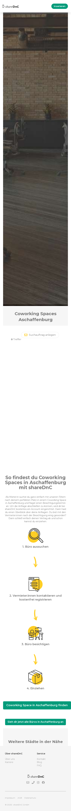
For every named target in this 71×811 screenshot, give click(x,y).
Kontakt (41, 759)
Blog (39, 762)
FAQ (39, 765)
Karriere (9, 762)
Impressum (10, 798)
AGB (20, 798)
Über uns (10, 759)
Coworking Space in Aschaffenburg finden (37, 705)
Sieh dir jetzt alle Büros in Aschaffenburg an (35, 721)
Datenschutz (30, 798)
